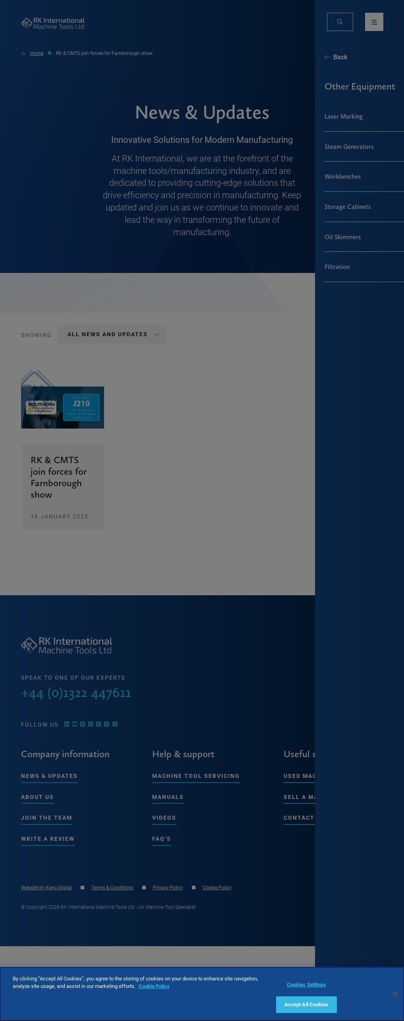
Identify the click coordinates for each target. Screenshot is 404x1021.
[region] (202, 994)
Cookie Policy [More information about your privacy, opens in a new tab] (154, 986)
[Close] (395, 994)
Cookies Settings (306, 984)
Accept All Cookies (306, 1004)
